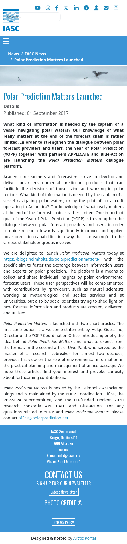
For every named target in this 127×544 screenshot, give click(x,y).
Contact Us (63, 474)
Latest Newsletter (63, 492)
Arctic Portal (84, 538)
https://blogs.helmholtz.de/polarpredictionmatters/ (51, 259)
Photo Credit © (64, 502)
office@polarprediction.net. (43, 418)
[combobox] (32, 16)
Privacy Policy (64, 522)
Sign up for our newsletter (63, 483)
